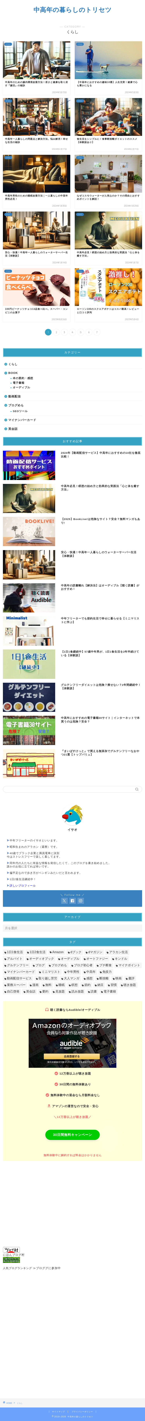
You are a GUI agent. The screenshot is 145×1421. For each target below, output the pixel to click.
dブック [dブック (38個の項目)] (76, 952)
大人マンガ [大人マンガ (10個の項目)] (71, 978)
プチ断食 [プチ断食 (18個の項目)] (105, 965)
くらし (13, 364)
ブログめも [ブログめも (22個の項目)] (59, 965)
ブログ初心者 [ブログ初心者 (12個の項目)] (83, 965)
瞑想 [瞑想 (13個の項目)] (74, 985)
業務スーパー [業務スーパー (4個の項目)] (16, 985)
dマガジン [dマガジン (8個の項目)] (95, 952)
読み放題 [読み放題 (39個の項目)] (77, 991)
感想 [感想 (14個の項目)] (89, 978)
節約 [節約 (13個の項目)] (87, 985)
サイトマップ (58, 1412)
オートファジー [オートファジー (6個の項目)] (97, 958)
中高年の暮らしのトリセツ (72, 10)
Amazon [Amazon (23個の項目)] (58, 952)
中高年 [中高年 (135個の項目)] (91, 971)
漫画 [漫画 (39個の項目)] (35, 985)
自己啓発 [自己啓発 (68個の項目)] (13, 991)
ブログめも (16, 405)
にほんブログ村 (14, 1251)
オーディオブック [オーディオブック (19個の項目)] (41, 958)
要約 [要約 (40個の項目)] (45, 991)
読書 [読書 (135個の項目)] (94, 991)
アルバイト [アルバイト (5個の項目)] (14, 958)
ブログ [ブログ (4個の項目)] (40, 965)
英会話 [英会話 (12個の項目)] (30, 991)
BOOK (13, 372)
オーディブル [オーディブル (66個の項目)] (70, 958)
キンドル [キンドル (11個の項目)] (121, 958)
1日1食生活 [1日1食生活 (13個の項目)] (15, 952)
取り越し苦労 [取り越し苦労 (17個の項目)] (48, 978)
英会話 (13, 428)
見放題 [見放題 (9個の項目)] (60, 991)
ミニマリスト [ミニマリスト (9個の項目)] (51, 971)
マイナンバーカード (22, 420)
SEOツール (20, 411)
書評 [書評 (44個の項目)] (131, 978)
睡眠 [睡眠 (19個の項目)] (61, 985)
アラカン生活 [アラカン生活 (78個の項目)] (118, 952)
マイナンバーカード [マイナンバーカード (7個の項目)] (21, 971)
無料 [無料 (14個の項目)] (48, 985)
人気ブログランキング (17, 1268)
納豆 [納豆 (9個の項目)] (100, 985)
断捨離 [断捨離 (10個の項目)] (104, 978)
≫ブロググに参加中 (47, 1268)
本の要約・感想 (23, 378)
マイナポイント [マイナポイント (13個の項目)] (129, 965)
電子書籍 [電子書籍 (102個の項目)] (110, 991)
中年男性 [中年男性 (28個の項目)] (73, 971)
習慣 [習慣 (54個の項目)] (114, 985)
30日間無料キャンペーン (72, 1135)
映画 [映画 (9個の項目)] (118, 978)
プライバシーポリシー (82, 1412)
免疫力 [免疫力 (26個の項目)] (107, 971)
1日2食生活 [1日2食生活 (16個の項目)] (37, 952)
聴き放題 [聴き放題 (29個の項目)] (130, 985)
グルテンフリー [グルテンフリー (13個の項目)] (18, 965)
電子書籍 (18, 382)
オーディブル (21, 387)
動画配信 (14, 396)
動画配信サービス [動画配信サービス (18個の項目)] (19, 978)
